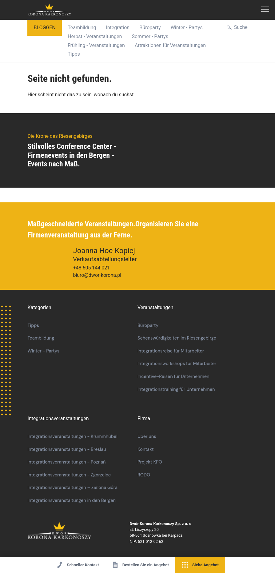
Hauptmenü (265, 10)
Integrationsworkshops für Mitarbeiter (177, 363)
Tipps (74, 54)
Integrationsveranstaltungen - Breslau (66, 449)
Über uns (147, 436)
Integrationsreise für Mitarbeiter (171, 351)
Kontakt (146, 449)
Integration (118, 27)
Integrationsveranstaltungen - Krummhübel (72, 436)
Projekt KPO (150, 462)
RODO (144, 475)
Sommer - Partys (150, 36)
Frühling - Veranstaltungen (96, 45)
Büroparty (150, 27)
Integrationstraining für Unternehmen (176, 389)
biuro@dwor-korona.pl (97, 275)
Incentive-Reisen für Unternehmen (173, 376)
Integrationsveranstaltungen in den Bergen (71, 500)
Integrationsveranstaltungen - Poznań (66, 462)
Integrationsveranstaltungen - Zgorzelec (69, 475)
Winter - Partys (187, 27)
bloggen (44, 27)
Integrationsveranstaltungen (58, 418)
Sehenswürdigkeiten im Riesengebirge (177, 338)
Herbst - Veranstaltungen (95, 36)
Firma (144, 418)
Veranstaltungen (155, 307)
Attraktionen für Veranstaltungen (170, 45)
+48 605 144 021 (91, 268)
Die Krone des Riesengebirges (78, 531)
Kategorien (39, 307)
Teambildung (82, 27)
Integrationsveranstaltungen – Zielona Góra (72, 487)
